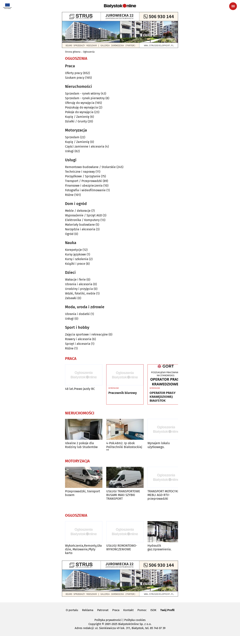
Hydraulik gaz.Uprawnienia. (159, 547)
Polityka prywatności (108, 620)
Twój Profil (167, 610)
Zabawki (71, 298)
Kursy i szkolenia (76, 259)
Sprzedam (72, 137)
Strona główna (73, 51)
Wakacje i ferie (75, 279)
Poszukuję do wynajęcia (81, 107)
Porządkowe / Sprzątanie (82, 176)
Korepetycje (73, 250)
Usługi (69, 151)
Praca (115, 610)
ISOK (153, 610)
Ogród (69, 234)
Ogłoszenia (89, 51)
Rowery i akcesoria (78, 339)
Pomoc (142, 610)
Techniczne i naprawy (80, 171)
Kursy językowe (75, 254)
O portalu (72, 610)
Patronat (102, 610)
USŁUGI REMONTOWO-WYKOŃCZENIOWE (121, 547)
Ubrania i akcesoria (78, 284)
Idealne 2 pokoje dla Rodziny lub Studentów (81, 445)
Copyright (94, 624)
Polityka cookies (135, 620)
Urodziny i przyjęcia (79, 289)
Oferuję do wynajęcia (79, 103)
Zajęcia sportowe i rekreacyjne (86, 334)
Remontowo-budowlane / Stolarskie (90, 167)
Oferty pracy (73, 73)
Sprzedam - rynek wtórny (82, 93)
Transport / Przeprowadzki (83, 181)
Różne (69, 195)
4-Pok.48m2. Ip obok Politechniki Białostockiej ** (124, 446)
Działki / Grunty (76, 121)
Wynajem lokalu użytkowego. (158, 445)
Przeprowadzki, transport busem (82, 493)
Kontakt (128, 610)
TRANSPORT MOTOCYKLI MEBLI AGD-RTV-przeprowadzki (163, 494)
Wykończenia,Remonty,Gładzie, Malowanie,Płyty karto (83, 549)
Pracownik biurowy (122, 393)
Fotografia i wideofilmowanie (85, 190)
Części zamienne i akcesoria (84, 146)
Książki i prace (75, 263)
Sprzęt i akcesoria (77, 344)
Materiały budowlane (80, 224)
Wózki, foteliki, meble (80, 293)
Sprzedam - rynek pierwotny (85, 98)
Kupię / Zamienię (77, 117)
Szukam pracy (74, 77)
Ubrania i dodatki (77, 314)
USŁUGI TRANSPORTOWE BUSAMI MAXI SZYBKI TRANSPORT (123, 494)
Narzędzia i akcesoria (80, 229)
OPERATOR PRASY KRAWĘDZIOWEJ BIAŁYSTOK (163, 397)
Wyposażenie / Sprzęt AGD (83, 215)
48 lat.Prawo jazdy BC (80, 389)
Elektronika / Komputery (82, 220)
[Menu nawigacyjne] (233, 6)
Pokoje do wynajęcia (79, 112)
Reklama (87, 610)
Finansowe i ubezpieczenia (84, 185)
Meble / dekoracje (78, 211)
